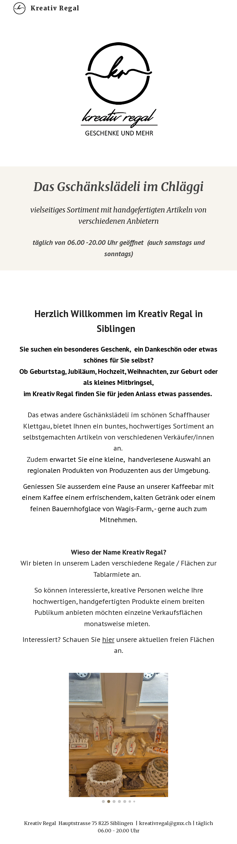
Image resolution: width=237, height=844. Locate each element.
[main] (118, 187)
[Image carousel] (118, 738)
